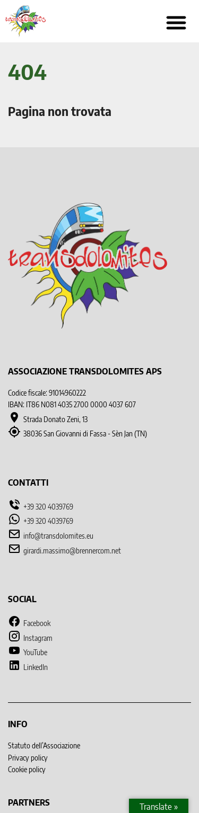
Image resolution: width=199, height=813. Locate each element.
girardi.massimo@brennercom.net (72, 550)
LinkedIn (28, 667)
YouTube (27, 652)
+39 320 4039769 (48, 506)
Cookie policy (27, 769)
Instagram (30, 637)
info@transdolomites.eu (58, 535)
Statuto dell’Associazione (44, 745)
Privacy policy (28, 757)
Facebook (29, 623)
